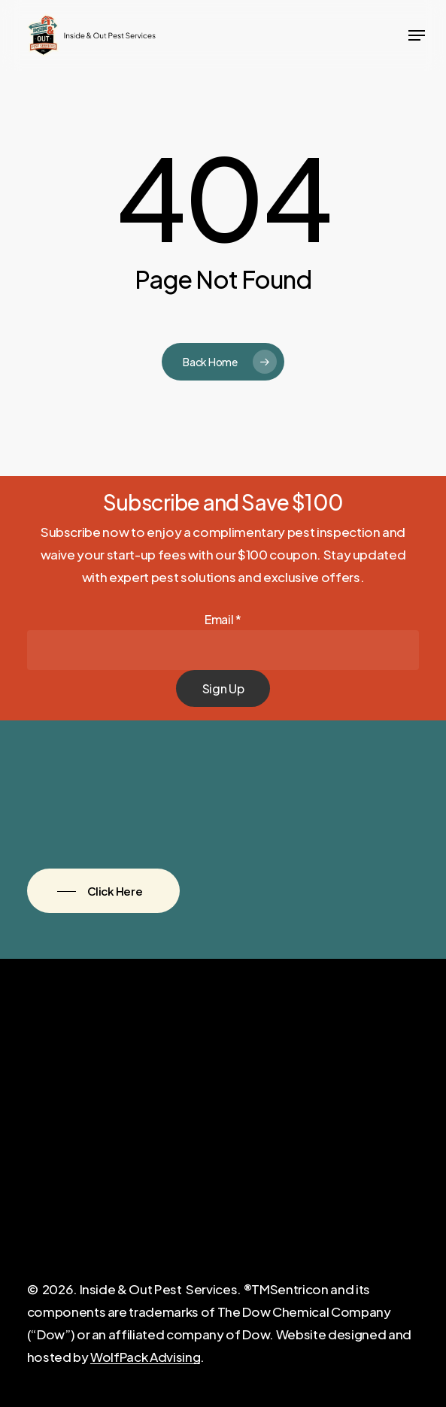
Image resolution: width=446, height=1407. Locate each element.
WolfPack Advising (145, 1356)
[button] (416, 35)
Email (223, 619)
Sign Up (223, 688)
